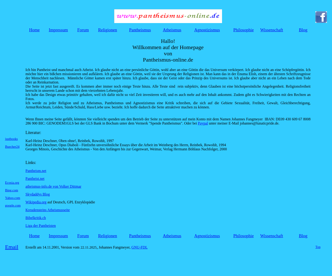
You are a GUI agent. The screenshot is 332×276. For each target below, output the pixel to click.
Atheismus (172, 29)
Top (317, 247)
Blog (303, 29)
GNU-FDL (139, 247)
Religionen (107, 29)
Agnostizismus (207, 29)
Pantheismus (140, 29)
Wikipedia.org (36, 202)
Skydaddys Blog (38, 194)
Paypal (203, 123)
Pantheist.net (35, 179)
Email (11, 247)
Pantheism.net (36, 171)
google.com (13, 205)
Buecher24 (12, 146)
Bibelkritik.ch (36, 218)
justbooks (11, 139)
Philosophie (243, 29)
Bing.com (11, 190)
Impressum (58, 29)
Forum (83, 29)
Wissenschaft (271, 29)
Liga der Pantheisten (41, 226)
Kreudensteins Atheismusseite (48, 210)
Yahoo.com (12, 198)
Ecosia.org (12, 182)
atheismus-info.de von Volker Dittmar (53, 186)
